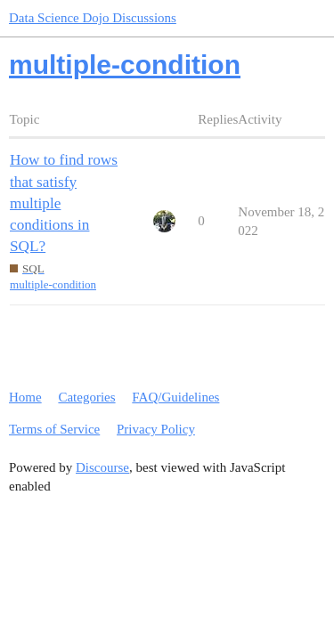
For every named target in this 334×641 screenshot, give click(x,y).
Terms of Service (54, 429)
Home (25, 397)
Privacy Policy (156, 429)
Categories (86, 397)
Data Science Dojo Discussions (92, 18)
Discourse (102, 467)
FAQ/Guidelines (175, 397)
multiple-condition (53, 284)
